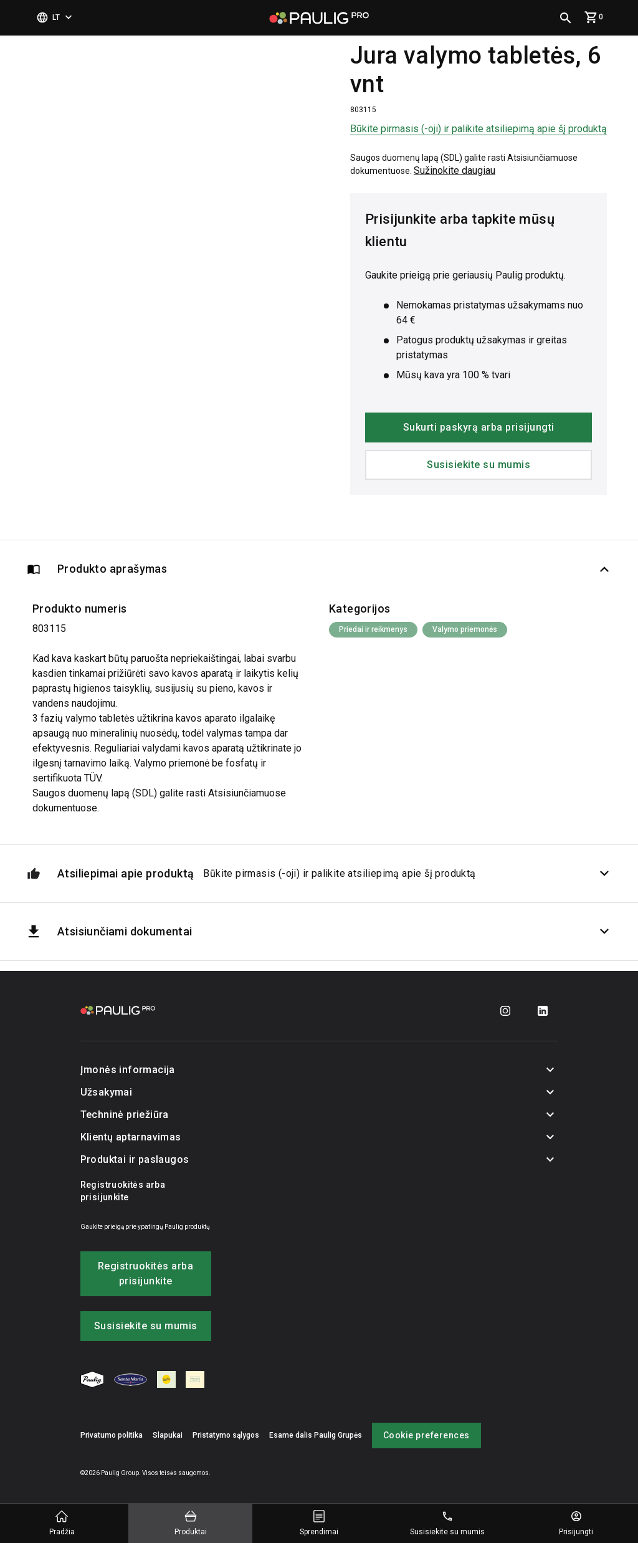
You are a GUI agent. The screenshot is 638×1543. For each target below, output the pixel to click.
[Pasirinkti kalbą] (55, 17)
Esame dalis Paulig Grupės (315, 1435)
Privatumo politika (111, 1435)
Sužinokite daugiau (454, 170)
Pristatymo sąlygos (226, 1435)
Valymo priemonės (464, 629)
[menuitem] (92, 1382)
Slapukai (168, 1435)
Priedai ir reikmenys (373, 629)
